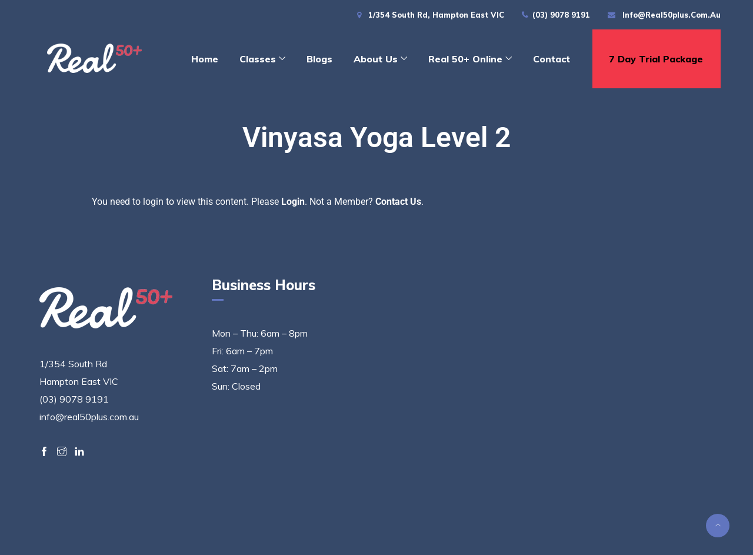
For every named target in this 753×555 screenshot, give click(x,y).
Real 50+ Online (465, 59)
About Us (376, 59)
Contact (551, 59)
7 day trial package (656, 59)
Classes (257, 59)
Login (293, 201)
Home (204, 59)
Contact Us (398, 201)
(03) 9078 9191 (561, 14)
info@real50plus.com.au (671, 14)
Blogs (319, 59)
